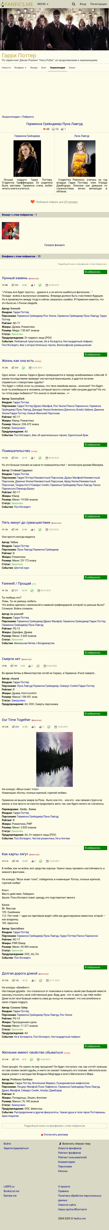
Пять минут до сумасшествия (26, 522)
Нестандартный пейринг (78, 341)
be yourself (16, 614)
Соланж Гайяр (19, 1007)
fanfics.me (80, 1218)
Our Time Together (16, 720)
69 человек (71, 202)
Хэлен (32, 809)
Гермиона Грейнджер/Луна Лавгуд (78, 315)
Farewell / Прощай (16, 583)
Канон (72, 67)
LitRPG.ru (9, 1186)
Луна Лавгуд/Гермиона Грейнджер (38, 549)
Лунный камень (15, 278)
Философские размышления (74, 345)
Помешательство (16, 451)
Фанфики (20, 67)
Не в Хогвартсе (53, 341)
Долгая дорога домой (19, 973)
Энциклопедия (57, 67)
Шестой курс (21, 567)
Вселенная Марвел (43, 1083)
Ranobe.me (10, 1195)
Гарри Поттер (21, 312)
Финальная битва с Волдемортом (34, 643)
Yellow (14, 542)
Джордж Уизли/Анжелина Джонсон (53, 409)
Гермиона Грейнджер (27, 135)
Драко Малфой (11, 1090)
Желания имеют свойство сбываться (32, 1052)
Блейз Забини (84, 409)
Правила (63, 1191)
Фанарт (34, 67)
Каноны (63, 1171)
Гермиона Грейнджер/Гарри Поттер (84, 621)
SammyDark (17, 398)
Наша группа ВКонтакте (72, 1209)
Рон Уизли (66, 1014)
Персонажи (65, 1166)
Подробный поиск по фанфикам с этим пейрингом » (82, 264)
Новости (6, 67)
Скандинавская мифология (72, 1083)
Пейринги (28, 116)
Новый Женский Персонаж (43, 413)
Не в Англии (62, 838)
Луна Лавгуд (81, 135)
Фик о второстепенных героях (38, 345)
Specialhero (17, 928)
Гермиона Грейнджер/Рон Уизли (36, 315)
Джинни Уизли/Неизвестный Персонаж (39, 481)
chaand (14, 678)
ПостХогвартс (10, 345)
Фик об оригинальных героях (49, 435)
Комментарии (66, 1161)
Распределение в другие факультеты (36, 1112)
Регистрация (98, 4)
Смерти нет (11, 659)
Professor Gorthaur (21, 1079)
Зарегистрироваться (16, 1148)
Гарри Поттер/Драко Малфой (34, 406)
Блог (44, 67)
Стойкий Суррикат (21, 470)
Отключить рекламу (54, 1134)
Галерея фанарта (54, 245)
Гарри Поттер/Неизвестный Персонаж (40, 477)
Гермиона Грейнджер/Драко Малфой (39, 621)
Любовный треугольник (28, 341)
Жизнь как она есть (18, 361)
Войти (7, 1143)
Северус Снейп (30, 1090)
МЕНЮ (42, 4)
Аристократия (10, 1115)
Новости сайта (67, 1204)
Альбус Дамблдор (51, 1090)
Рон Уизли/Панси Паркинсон (70, 406)
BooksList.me (11, 1191)
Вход (83, 4)
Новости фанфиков (69, 1148)
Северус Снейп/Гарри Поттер (77, 685)
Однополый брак (78, 435)
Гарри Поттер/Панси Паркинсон (79, 935)
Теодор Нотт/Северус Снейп (32, 485)
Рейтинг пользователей (72, 1157)
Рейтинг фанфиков (69, 1152)
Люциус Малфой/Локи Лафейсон (37, 1086)
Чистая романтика (43, 838)
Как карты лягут (15, 854)
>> (68, 393)
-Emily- (23, 809)
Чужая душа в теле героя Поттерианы (82, 1112)
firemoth (15, 308)
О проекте (64, 1186)
